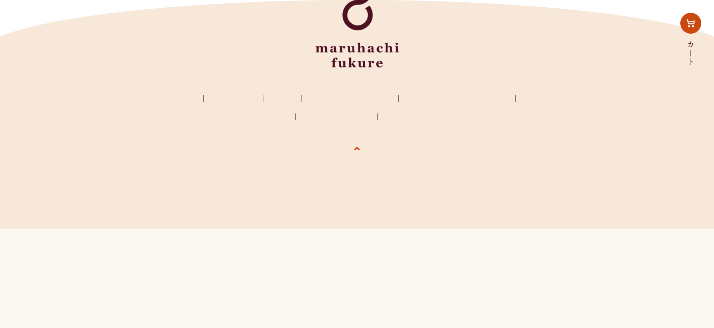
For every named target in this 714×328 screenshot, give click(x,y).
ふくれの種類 (233, 98)
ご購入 (282, 98)
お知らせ (376, 98)
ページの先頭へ (357, 165)
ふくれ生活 (327, 98)
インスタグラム (552, 98)
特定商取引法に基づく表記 (426, 116)
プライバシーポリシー (336, 116)
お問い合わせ (268, 116)
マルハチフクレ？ (165, 98)
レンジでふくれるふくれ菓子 (458, 98)
